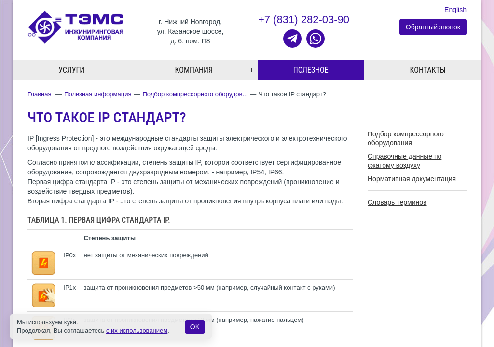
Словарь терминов (397, 203)
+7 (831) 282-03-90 (303, 19)
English (455, 9)
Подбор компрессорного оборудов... (194, 94)
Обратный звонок (433, 27)
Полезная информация (97, 94)
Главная (39, 94)
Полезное (311, 70)
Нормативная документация (412, 179)
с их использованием (136, 330)
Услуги (71, 70)
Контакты (428, 70)
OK (195, 327)
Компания (194, 70)
